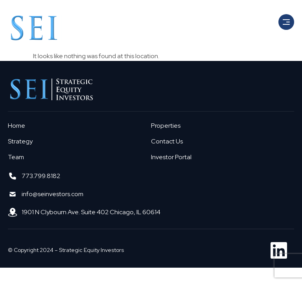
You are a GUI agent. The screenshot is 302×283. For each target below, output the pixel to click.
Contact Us (167, 141)
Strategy (20, 141)
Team (16, 157)
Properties (165, 125)
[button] (286, 22)
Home (16, 125)
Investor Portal (171, 157)
